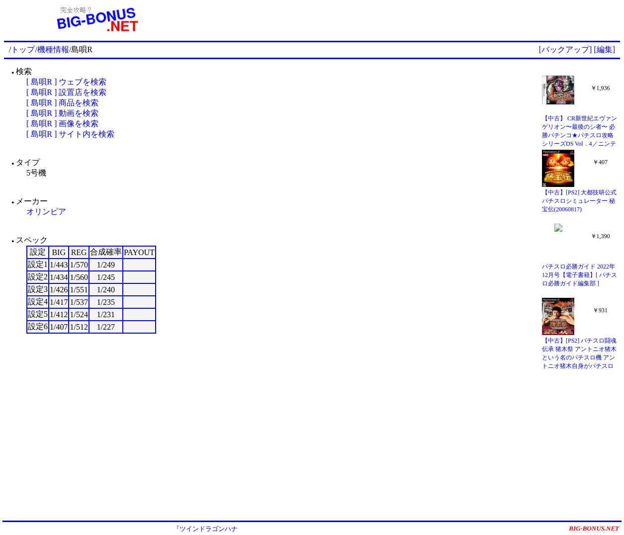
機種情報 (53, 49)
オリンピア (46, 211)
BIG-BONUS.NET (594, 528)
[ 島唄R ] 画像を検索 (62, 123)
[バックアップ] (565, 49)
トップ (23, 49)
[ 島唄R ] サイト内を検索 (70, 134)
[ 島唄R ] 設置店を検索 (66, 92)
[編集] (604, 49)
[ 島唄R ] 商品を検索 (62, 102)
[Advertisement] (404, 19)
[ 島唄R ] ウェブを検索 (66, 82)
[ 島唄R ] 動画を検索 (62, 113)
